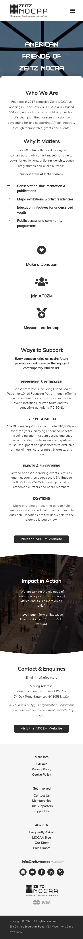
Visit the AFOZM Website (41, 539)
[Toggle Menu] (72, 10)
